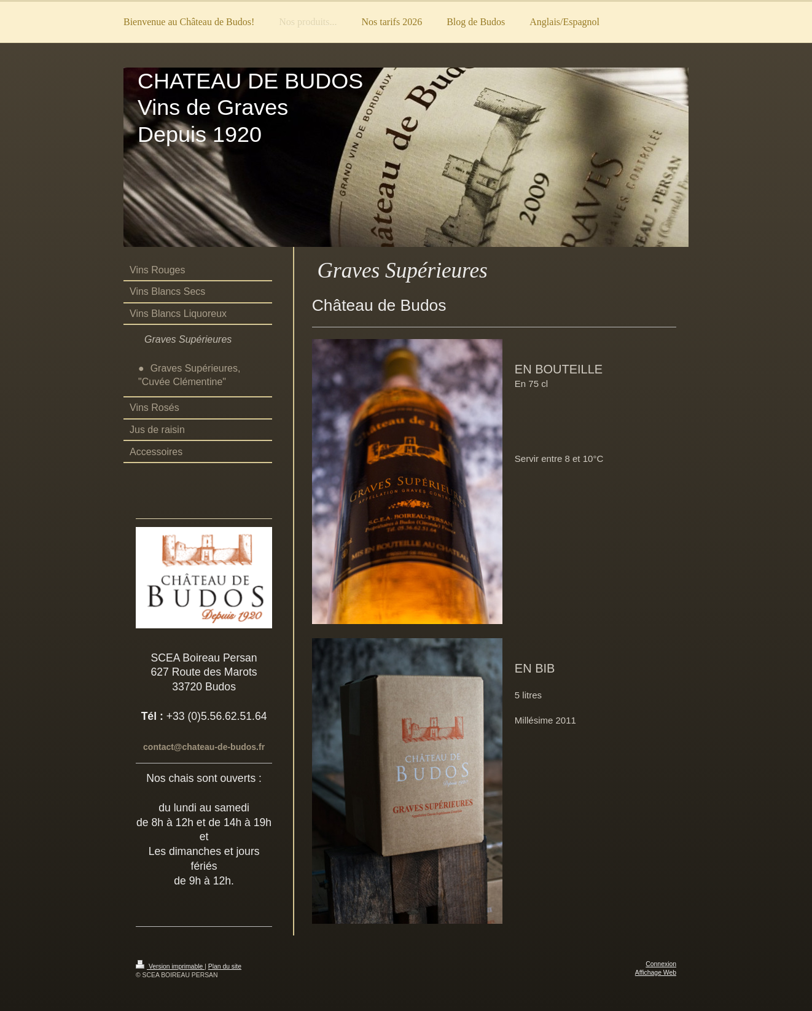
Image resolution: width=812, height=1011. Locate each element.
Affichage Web (655, 972)
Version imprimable (170, 966)
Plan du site (224, 966)
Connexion (661, 964)
